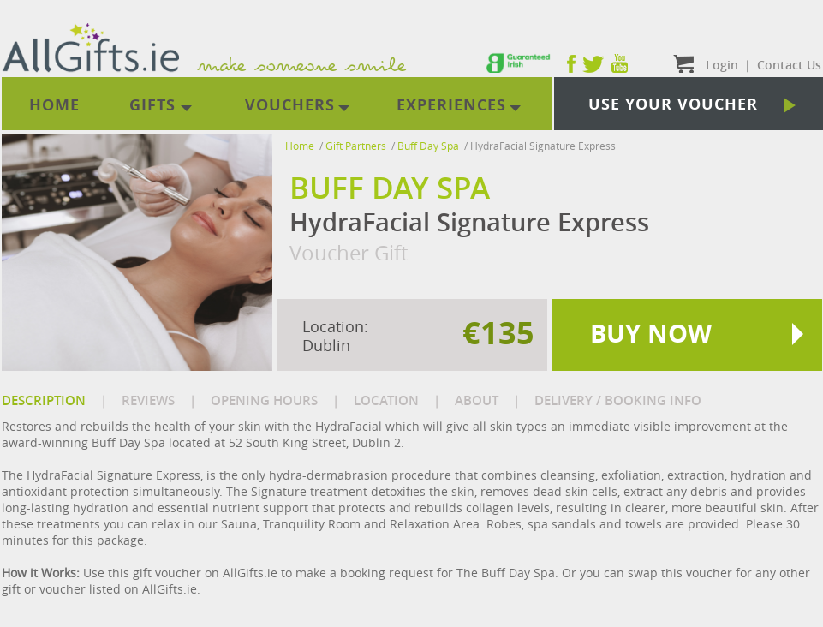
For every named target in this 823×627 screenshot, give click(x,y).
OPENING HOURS (264, 400)
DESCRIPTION (44, 400)
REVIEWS (148, 400)
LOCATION (386, 400)
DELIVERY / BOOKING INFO (617, 400)
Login (722, 65)
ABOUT (476, 400)
